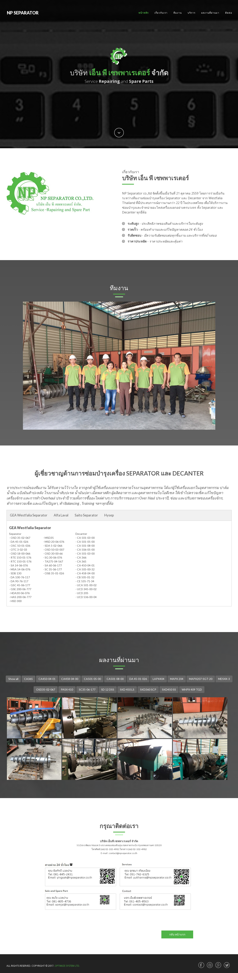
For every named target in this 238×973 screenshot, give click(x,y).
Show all (13, 678)
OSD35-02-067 (45, 689)
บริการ (191, 12)
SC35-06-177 (87, 689)
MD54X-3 (224, 678)
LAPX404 (158, 678)
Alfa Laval (61, 515)
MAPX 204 (176, 678)
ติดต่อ (228, 12)
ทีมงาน (177, 12)
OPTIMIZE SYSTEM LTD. (67, 965)
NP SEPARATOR (23, 12)
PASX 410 (67, 689)
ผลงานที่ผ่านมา (210, 12)
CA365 (28, 678)
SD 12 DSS (107, 689)
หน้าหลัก (143, 12)
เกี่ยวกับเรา (160, 12)
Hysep (109, 515)
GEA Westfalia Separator (28, 515)
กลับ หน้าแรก (177, 934)
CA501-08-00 (115, 678)
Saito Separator (86, 515)
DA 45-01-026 (138, 678)
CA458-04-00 (69, 678)
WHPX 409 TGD (192, 689)
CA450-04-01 (47, 678)
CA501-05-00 (92, 678)
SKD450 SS (169, 689)
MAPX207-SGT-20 (200, 678)
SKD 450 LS (127, 689)
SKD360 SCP (148, 689)
